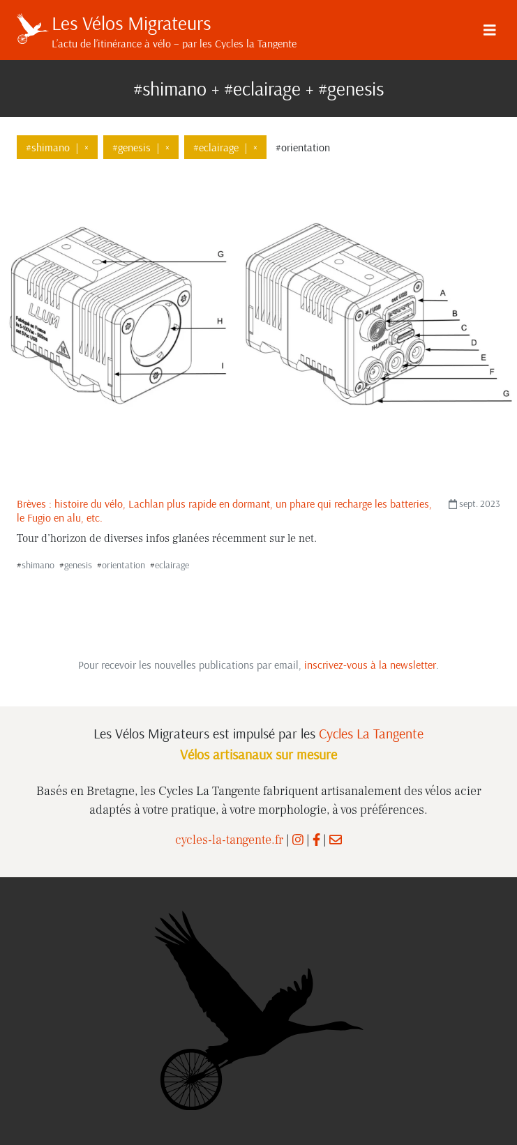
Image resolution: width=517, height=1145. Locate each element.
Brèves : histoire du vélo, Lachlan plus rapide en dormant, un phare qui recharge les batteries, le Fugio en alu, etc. (224, 510)
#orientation (303, 147)
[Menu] (489, 30)
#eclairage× (225, 147)
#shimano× (57, 147)
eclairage (172, 565)
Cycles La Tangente (371, 733)
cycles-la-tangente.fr (229, 840)
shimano (38, 565)
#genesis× (141, 147)
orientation (123, 565)
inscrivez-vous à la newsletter (370, 665)
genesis (78, 565)
